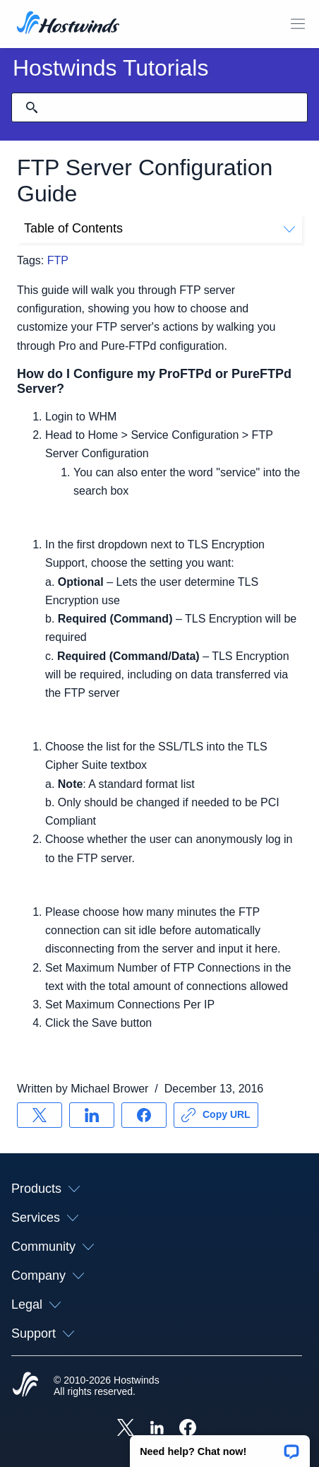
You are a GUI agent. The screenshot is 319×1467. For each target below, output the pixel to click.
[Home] (68, 24)
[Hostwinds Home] (25, 1385)
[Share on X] (39, 1115)
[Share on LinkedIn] (91, 1115)
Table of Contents (159, 228)
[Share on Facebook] (144, 1115)
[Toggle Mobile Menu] (298, 24)
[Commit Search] (32, 107)
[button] (220, 1446)
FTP (57, 260)
